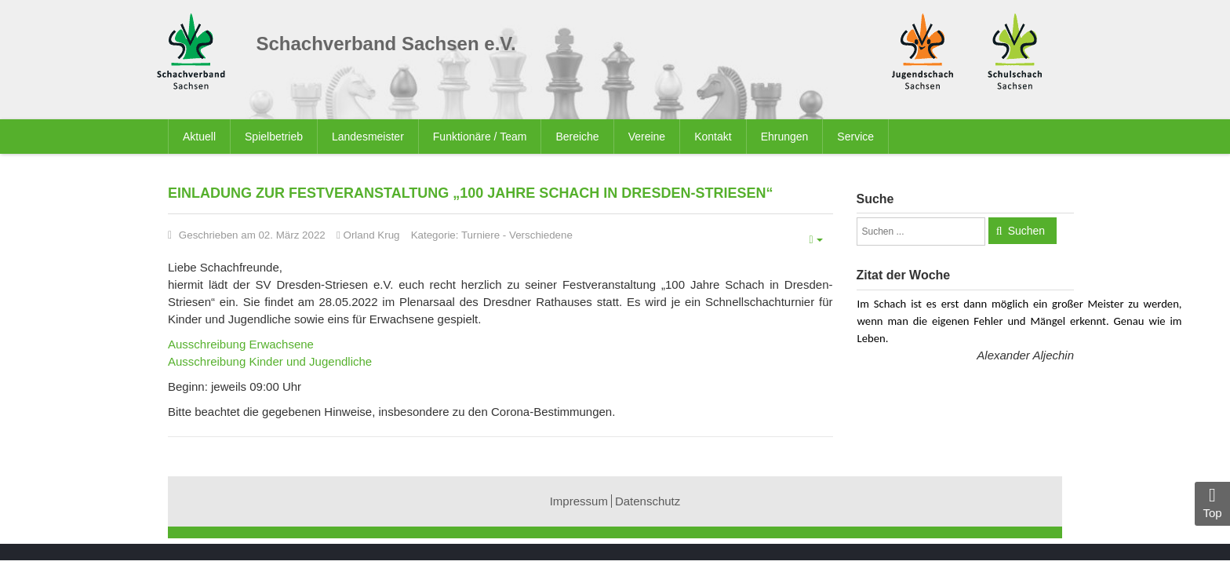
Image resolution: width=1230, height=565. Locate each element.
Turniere (480, 235)
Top (1212, 502)
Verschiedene (541, 235)
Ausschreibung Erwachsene (241, 344)
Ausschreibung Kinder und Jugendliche (270, 361)
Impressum (579, 501)
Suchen (1026, 230)
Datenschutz (647, 501)
